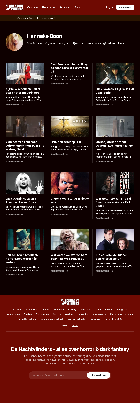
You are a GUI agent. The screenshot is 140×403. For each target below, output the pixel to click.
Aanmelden (125, 7)
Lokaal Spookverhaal (51, 319)
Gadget (69, 314)
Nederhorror (48, 7)
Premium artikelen (76, 319)
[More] (86, 7)
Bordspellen (42, 314)
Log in (109, 7)
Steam (108, 309)
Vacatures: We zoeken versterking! (36, 17)
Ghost (75, 325)
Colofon (17, 309)
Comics (57, 314)
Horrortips (83, 314)
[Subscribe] (98, 375)
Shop (98, 309)
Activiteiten (13, 314)
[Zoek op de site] (100, 7)
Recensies (65, 7)
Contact (45, 309)
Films (77, 7)
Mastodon (85, 309)
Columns (95, 319)
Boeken (28, 314)
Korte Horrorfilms (27, 319)
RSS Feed (59, 309)
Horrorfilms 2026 (113, 319)
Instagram (121, 309)
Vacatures (32, 7)
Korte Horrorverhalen (121, 314)
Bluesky (72, 309)
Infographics (99, 314)
